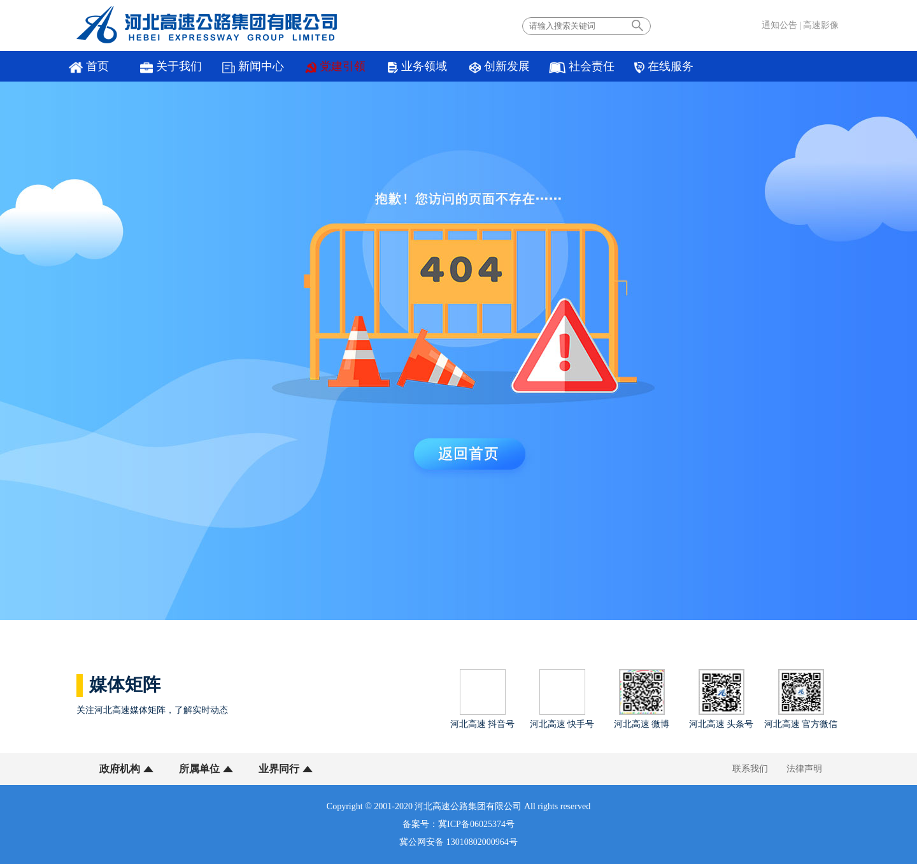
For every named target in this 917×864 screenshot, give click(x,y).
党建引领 (335, 66)
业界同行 (279, 768)
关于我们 (171, 66)
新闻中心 (253, 66)
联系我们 (750, 769)
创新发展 (499, 66)
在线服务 (663, 66)
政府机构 (119, 768)
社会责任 (582, 66)
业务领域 (417, 66)
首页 (88, 66)
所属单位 (199, 768)
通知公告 (779, 25)
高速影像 (821, 25)
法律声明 (804, 769)
